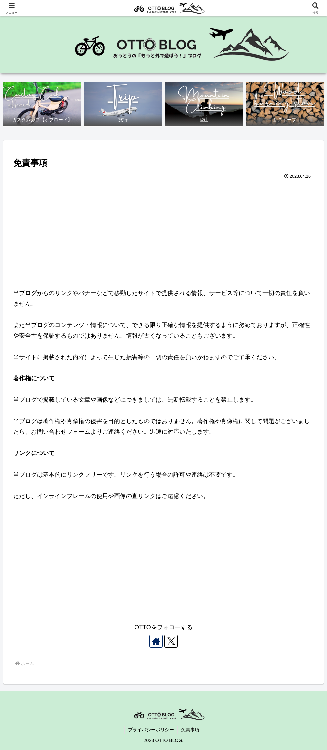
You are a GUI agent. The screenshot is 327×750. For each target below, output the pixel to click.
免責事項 (190, 729)
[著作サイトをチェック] (156, 641)
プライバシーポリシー (151, 729)
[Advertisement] (163, 231)
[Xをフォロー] (171, 641)
